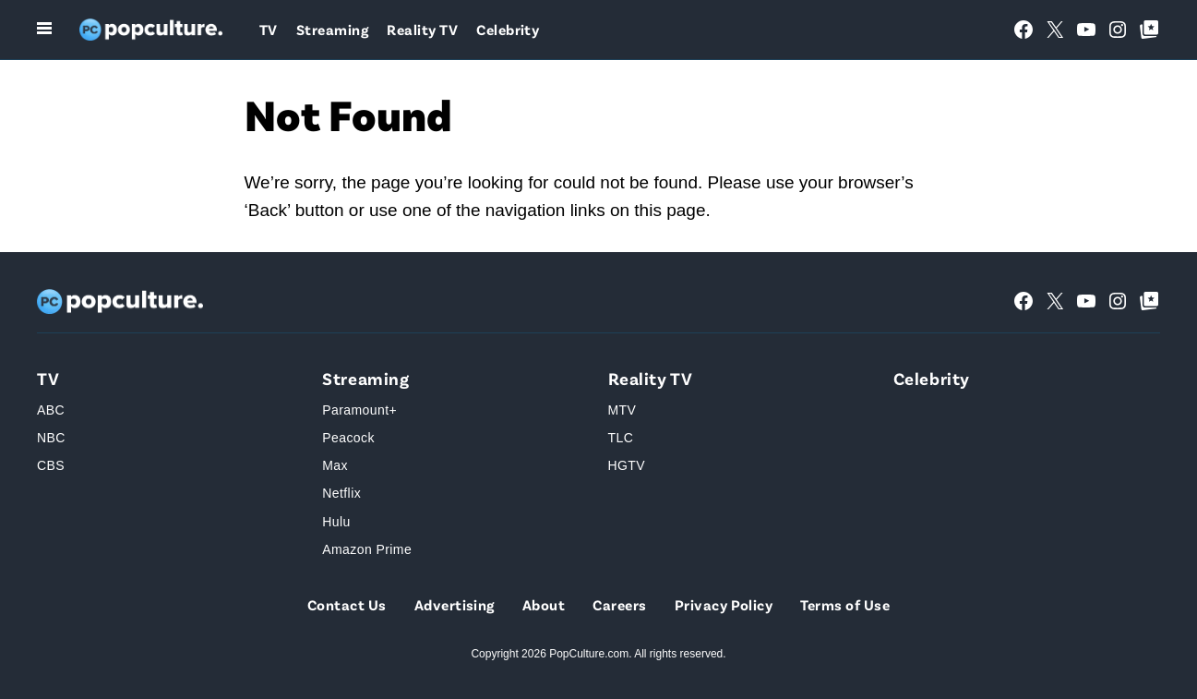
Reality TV (422, 29)
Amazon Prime (367, 549)
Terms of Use (845, 604)
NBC (51, 437)
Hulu (336, 521)
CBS (51, 465)
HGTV (627, 465)
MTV (622, 410)
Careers (619, 604)
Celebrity (507, 29)
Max (335, 465)
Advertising (454, 604)
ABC (51, 410)
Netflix (341, 493)
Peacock (348, 437)
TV (268, 29)
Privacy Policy (724, 604)
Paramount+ (359, 410)
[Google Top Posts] (1149, 29)
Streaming (332, 29)
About (543, 604)
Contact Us (347, 604)
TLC (621, 437)
